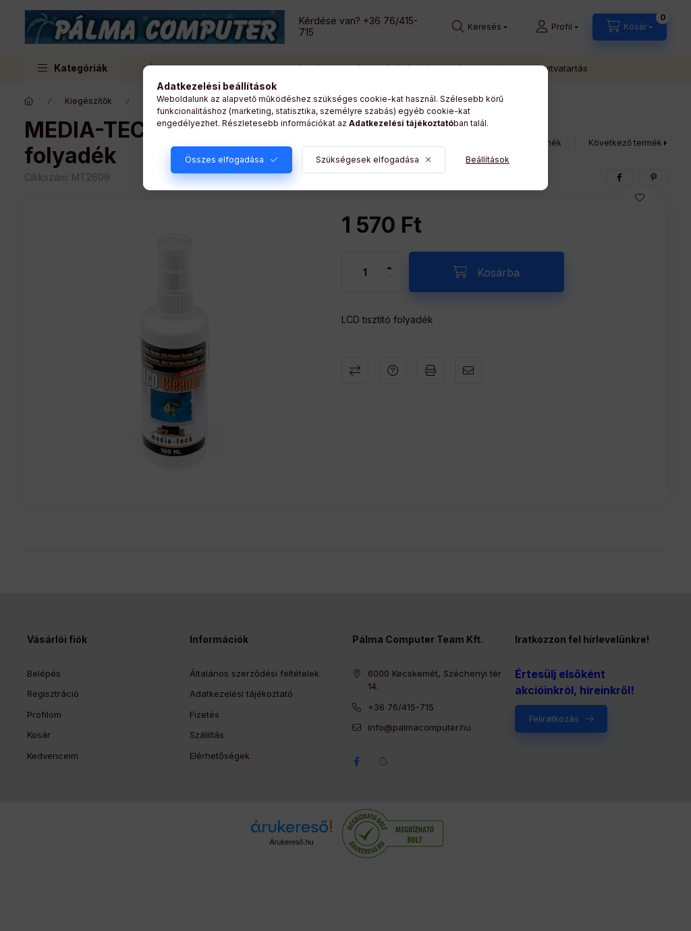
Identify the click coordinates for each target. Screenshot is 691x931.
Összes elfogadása (224, 159)
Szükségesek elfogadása (367, 159)
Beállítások (487, 159)
